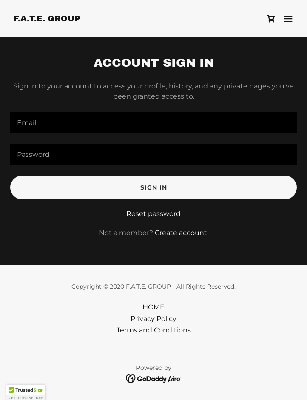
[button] (288, 18)
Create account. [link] (181, 233)
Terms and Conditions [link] (154, 330)
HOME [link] (153, 307)
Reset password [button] (153, 214)
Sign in (153, 187)
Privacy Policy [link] (153, 319)
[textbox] (153, 122)
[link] (47, 19)
